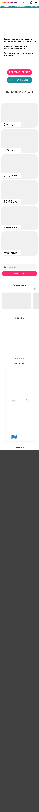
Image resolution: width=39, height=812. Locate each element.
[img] (19, 115)
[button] (24, 2)
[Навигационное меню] (36, 3)
